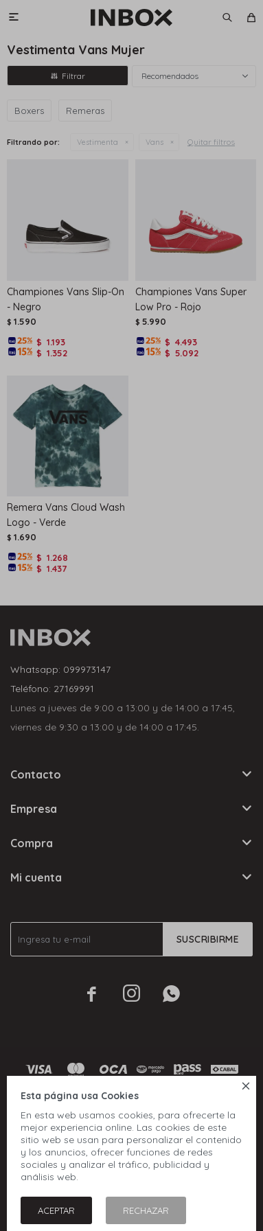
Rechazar (146, 1210)
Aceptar (56, 1210)
